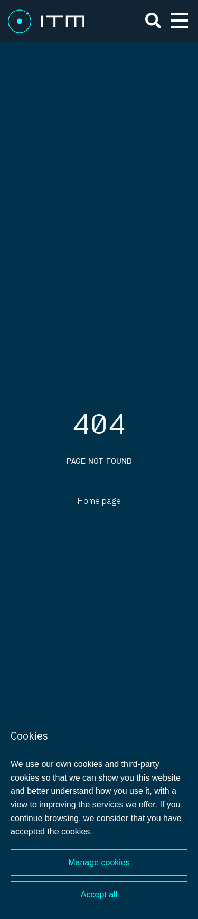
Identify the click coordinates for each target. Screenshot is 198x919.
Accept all (99, 894)
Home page (99, 501)
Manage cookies (99, 862)
